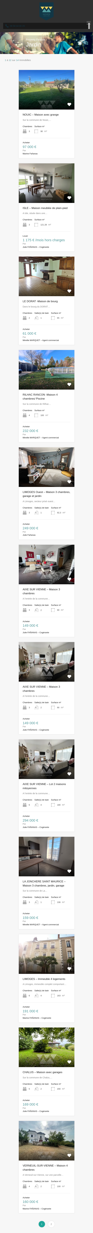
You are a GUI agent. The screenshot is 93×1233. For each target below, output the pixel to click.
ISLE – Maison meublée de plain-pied (45, 208)
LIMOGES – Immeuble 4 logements (44, 979)
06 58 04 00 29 (17, 26)
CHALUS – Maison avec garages (42, 1072)
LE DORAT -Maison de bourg (40, 301)
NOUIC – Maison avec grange (41, 114)
